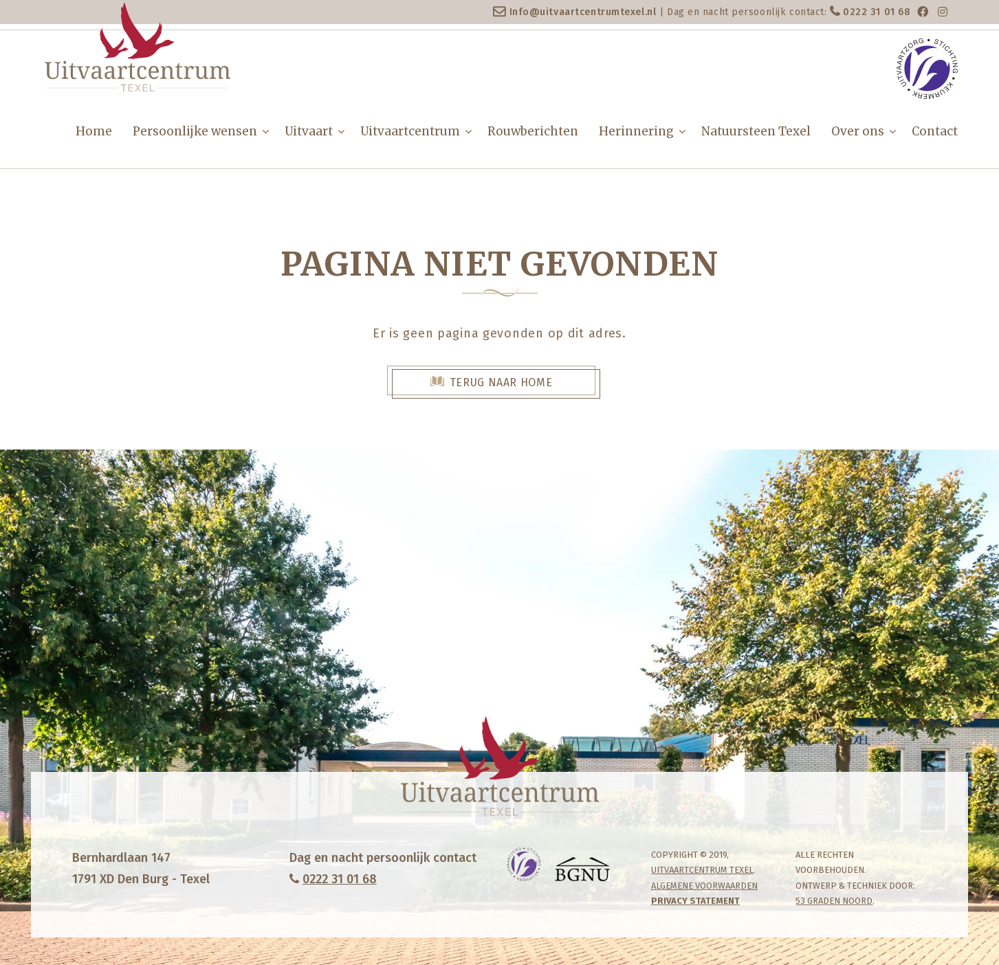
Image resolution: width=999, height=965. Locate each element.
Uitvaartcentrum (410, 131)
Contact (935, 131)
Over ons (857, 131)
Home (94, 131)
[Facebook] (922, 12)
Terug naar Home (501, 382)
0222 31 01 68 (876, 12)
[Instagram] (942, 12)
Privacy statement (695, 901)
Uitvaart (309, 131)
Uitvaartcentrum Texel (702, 870)
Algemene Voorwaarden (704, 885)
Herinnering (636, 131)
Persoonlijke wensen (195, 131)
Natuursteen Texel (756, 131)
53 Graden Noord (833, 901)
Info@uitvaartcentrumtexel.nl (583, 12)
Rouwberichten (532, 131)
